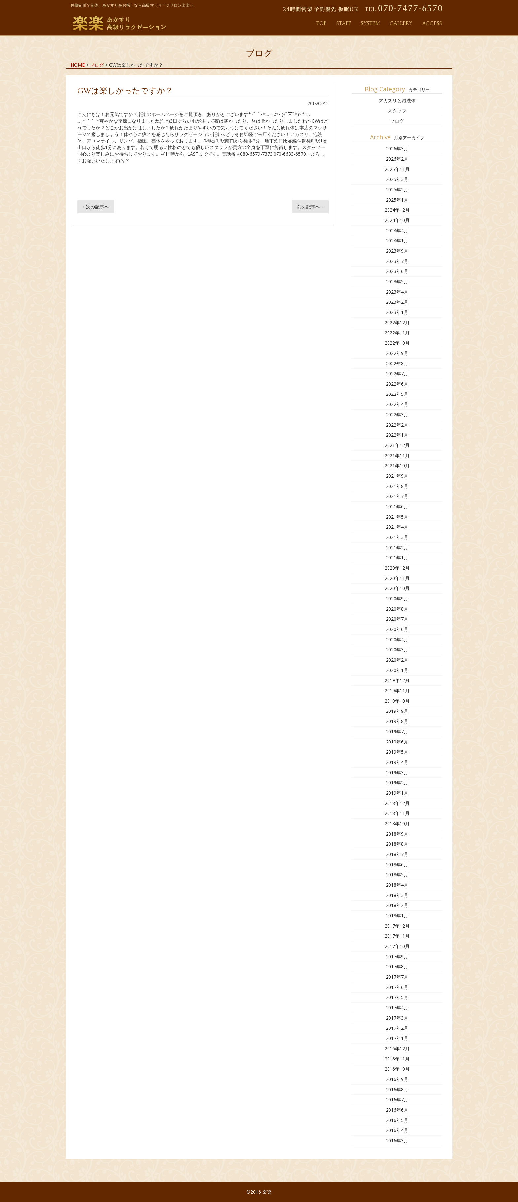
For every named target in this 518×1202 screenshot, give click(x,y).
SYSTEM (370, 23)
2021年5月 (397, 517)
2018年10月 (397, 823)
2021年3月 (397, 537)
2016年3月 (397, 1140)
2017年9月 (397, 956)
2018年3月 (397, 895)
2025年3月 (397, 179)
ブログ (397, 121)
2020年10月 (397, 588)
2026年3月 (397, 148)
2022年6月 (397, 384)
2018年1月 (397, 915)
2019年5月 (397, 752)
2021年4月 (397, 527)
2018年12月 (397, 803)
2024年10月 (397, 220)
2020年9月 (397, 598)
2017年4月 (397, 1007)
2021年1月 (397, 557)
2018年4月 (397, 885)
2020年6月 (397, 629)
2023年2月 (397, 302)
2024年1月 (397, 240)
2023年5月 (397, 281)
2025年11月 (397, 169)
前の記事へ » (310, 207)
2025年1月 (397, 200)
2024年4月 (397, 230)
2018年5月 (397, 874)
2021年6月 (397, 506)
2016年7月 (397, 1099)
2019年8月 (397, 721)
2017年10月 (397, 946)
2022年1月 (397, 435)
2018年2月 (397, 905)
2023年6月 (397, 271)
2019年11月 (397, 690)
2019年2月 (397, 782)
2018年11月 (397, 813)
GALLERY (401, 23)
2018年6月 (397, 864)
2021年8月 (397, 486)
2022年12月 (397, 322)
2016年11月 (397, 1059)
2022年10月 (397, 343)
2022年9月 (397, 353)
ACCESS (432, 23)
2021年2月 (397, 547)
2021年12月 (397, 445)
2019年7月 (397, 731)
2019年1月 (397, 793)
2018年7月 (397, 854)
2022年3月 (397, 414)
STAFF (343, 23)
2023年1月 (397, 312)
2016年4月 (397, 1130)
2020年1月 (397, 670)
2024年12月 (397, 210)
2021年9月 (397, 476)
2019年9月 (397, 711)
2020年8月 (397, 609)
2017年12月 (397, 926)
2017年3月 (397, 1018)
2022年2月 (397, 425)
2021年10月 (397, 465)
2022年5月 (397, 394)
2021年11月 (397, 455)
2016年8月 (397, 1089)
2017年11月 (397, 936)
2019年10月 (397, 701)
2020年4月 (397, 639)
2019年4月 (397, 762)
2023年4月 (397, 292)
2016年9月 (397, 1079)
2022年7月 (397, 373)
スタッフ (397, 111)
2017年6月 (397, 987)
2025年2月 (397, 189)
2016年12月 (397, 1048)
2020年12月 (397, 568)
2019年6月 (397, 742)
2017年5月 (397, 997)
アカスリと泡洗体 (397, 100)
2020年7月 (397, 619)
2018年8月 (397, 844)
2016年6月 (397, 1110)
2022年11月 (397, 333)
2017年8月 (397, 967)
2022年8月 (397, 363)
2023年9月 (397, 251)
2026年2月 (397, 159)
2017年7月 (397, 977)
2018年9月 (397, 834)
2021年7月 (397, 496)
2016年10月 (397, 1069)
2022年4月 (397, 404)
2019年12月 (397, 680)
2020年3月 (397, 650)
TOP (321, 23)
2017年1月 (397, 1038)
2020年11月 (397, 578)
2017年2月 (397, 1028)
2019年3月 (397, 772)
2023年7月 (397, 261)
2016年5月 (397, 1120)
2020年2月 (397, 660)
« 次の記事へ (95, 207)
